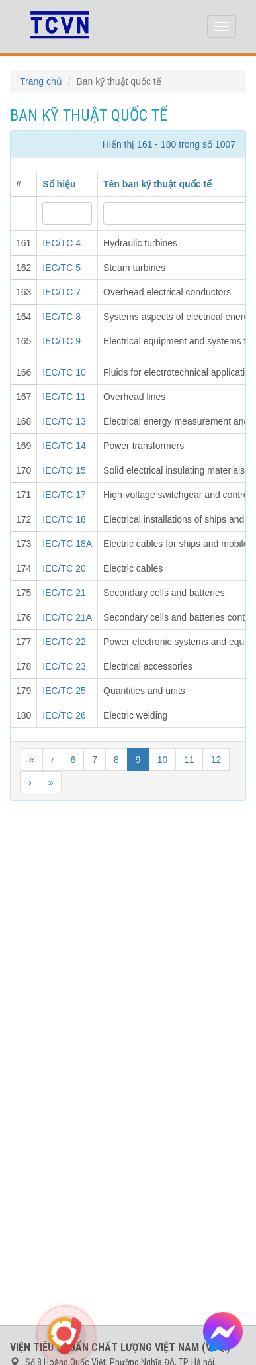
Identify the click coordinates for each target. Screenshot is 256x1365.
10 (162, 759)
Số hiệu (58, 184)
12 (216, 759)
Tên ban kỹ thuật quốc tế (157, 184)
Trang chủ (41, 81)
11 (189, 759)
